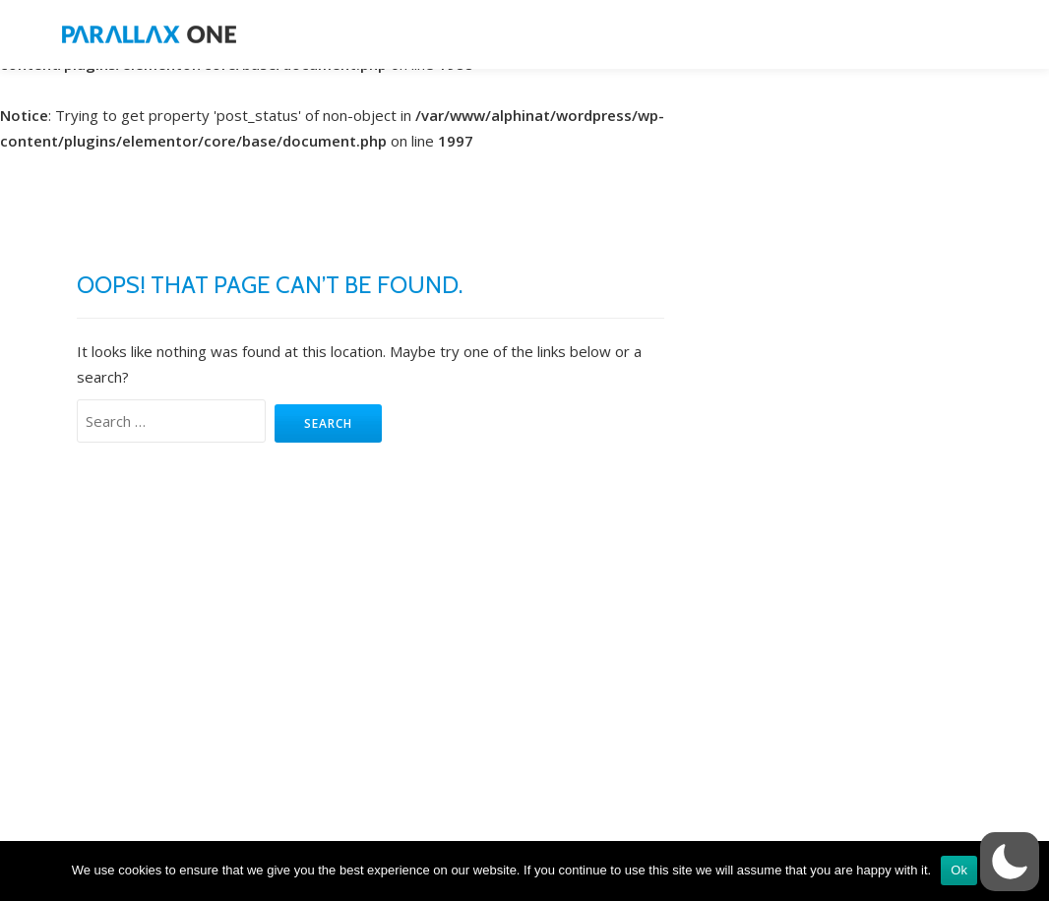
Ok (959, 870)
